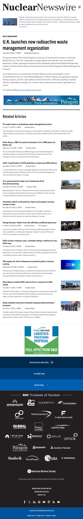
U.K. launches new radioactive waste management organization (35, 44)
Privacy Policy (31, 515)
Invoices (48, 515)
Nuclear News (30, 127)
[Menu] (79, 7)
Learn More (23, 26)
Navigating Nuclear (41, 492)
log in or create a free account (29, 90)
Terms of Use (41, 515)
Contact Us (41, 495)
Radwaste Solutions (31, 53)
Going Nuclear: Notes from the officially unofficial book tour (29, 222)
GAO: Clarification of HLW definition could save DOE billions (30, 163)
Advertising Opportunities (41, 488)
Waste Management (10, 36)
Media (54, 515)
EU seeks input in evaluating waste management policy (27, 124)
